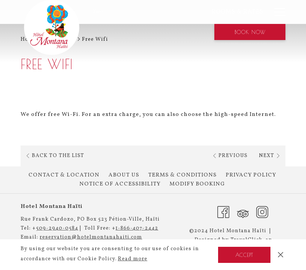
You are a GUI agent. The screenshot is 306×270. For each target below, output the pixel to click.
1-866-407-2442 (137, 228)
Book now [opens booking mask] (250, 32)
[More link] (277, 12)
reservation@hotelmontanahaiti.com (91, 237)
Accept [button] (244, 255)
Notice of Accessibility (119, 184)
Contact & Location (64, 175)
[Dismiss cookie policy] (280, 255)
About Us (123, 175)
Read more (132, 259)
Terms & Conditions (182, 175)
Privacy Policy (251, 175)
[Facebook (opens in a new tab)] (223, 212)
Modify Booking (197, 184)
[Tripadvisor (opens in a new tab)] (243, 212)
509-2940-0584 (57, 228)
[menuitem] (202, 12)
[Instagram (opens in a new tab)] (262, 212)
